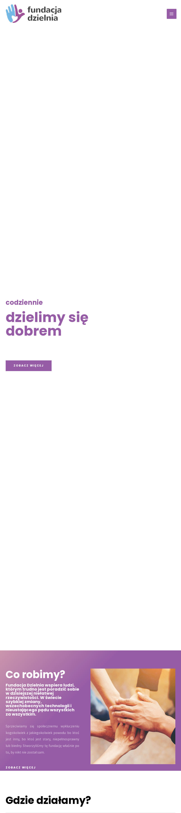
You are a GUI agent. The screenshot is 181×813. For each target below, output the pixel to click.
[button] (29, 365)
